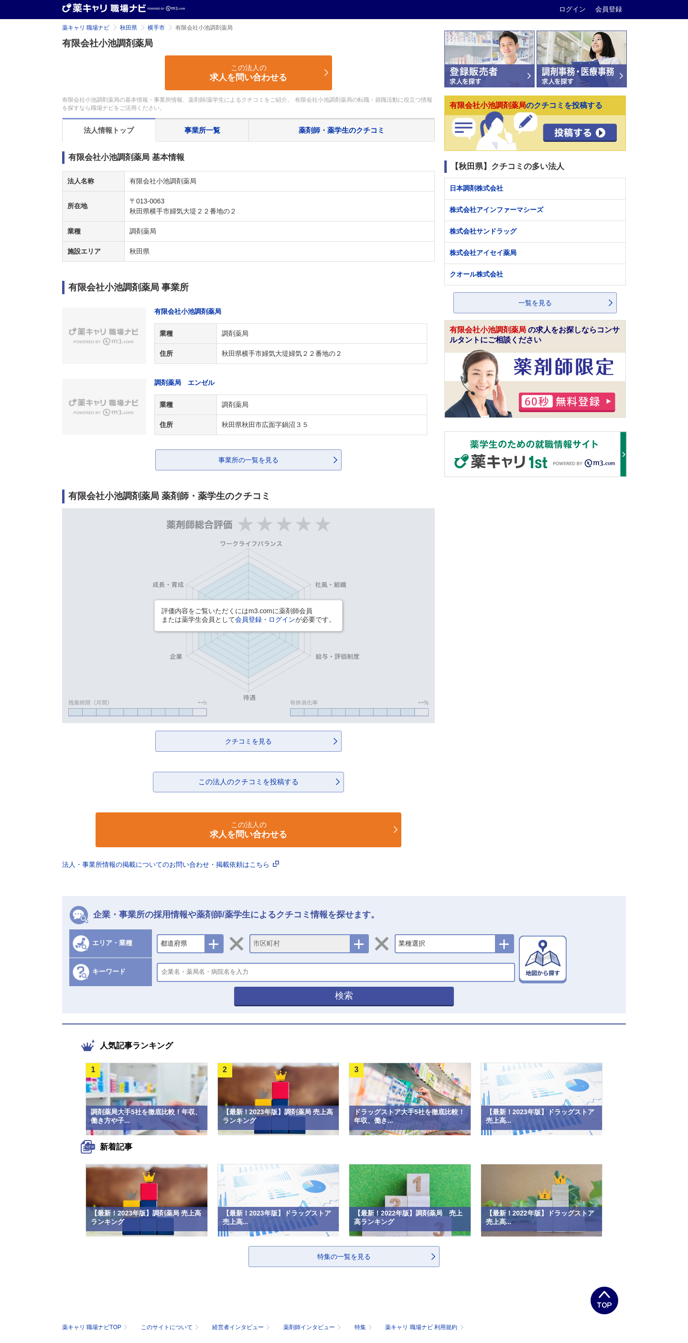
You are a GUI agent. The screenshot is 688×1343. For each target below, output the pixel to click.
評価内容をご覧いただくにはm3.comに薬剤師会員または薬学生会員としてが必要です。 (248, 615)
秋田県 (128, 27)
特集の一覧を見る (344, 1256)
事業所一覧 (202, 130)
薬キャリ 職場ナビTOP (95, 1327)
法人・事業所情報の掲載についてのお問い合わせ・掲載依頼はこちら (170, 864)
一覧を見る (535, 303)
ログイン (573, 9)
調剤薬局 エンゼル (184, 382)
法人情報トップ (109, 130)
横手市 (156, 27)
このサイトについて (171, 1327)
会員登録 (608, 9)
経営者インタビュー (242, 1327)
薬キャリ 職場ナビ (85, 27)
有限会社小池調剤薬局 (187, 311)
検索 (344, 996)
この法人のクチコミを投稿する (248, 782)
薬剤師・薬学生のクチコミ (342, 130)
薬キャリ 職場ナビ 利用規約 (424, 1327)
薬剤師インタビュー (313, 1327)
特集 (364, 1327)
